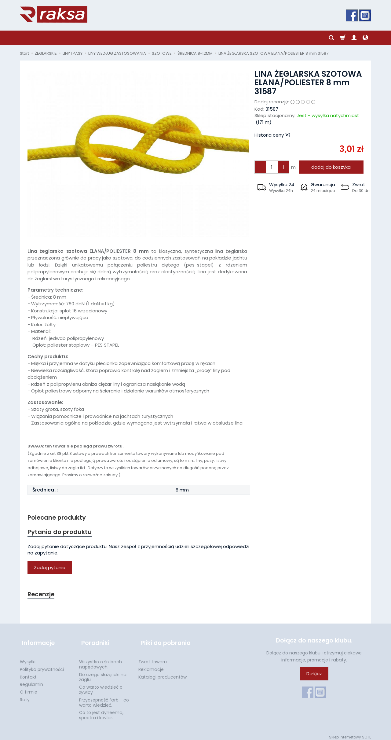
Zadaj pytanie (49, 568)
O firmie (28, 689)
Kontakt (28, 674)
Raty (25, 696)
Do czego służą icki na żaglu (102, 673)
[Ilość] (271, 167)
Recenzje (41, 595)
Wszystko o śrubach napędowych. (100, 661)
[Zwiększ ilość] (259, 167)
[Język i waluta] (365, 38)
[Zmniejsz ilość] (281, 167)
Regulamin (31, 681)
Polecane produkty (58, 517)
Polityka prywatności (42, 666)
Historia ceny (271, 135)
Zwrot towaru (152, 658)
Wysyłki (27, 658)
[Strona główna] (53, 14)
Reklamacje (151, 666)
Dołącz (314, 675)
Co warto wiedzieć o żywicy (100, 686)
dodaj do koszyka (329, 167)
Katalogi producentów (162, 674)
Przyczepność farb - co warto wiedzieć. (104, 699)
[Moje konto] (354, 38)
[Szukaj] (331, 38)
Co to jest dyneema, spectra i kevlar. (101, 711)
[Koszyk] (343, 38)
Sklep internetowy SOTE (350, 733)
